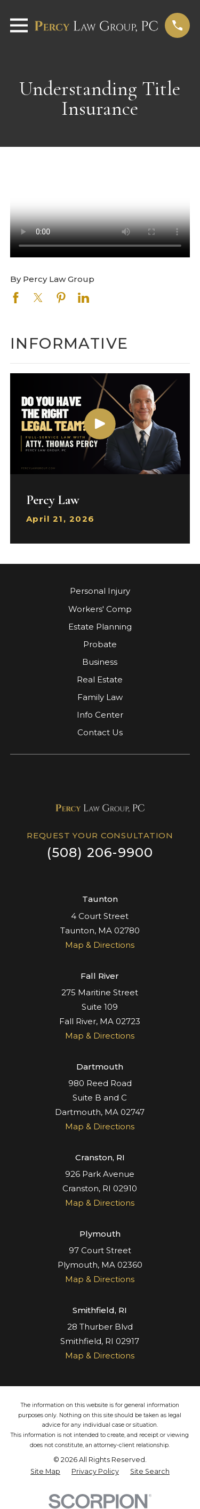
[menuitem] (45, 1472)
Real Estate (100, 679)
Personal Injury (100, 591)
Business (99, 662)
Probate (100, 644)
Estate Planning (100, 627)
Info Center (100, 715)
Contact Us (100, 732)
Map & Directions (99, 945)
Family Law (100, 697)
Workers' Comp (100, 609)
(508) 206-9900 (100, 852)
